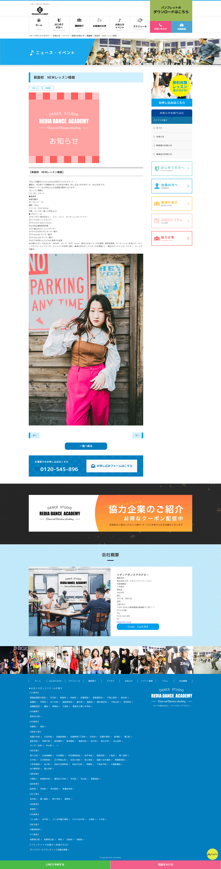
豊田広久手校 (60, 778)
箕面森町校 (98, 697)
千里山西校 (112, 697)
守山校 (83, 778)
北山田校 (117, 741)
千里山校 (115, 702)
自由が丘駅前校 (61, 764)
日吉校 (93, 736)
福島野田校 (67, 702)
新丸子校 (105, 741)
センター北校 (36, 745)
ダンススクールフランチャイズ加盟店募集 (48, 849)
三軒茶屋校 (35, 764)
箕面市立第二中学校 (81, 706)
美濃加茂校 (67, 788)
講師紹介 (92, 681)
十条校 (112, 755)
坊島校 (73, 697)
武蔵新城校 (61, 736)
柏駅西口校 (49, 839)
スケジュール (74, 681)
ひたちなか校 (78, 819)
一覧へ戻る (86, 446)
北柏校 (69, 839)
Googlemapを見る (138, 626)
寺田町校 (127, 702)
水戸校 (45, 819)
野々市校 (56, 799)
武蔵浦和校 (35, 829)
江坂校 (65, 706)
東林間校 (70, 741)
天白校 (73, 778)
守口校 (53, 697)
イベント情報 (147, 681)
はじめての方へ (56, 681)
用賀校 (89, 764)
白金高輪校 (47, 755)
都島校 (63, 697)
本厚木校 (46, 741)
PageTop (214, 854)
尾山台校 (48, 768)
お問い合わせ (160, 26)
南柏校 (79, 839)
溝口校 (127, 736)
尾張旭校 (95, 778)
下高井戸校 (102, 764)
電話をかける (165, 864)
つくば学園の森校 (60, 819)
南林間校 (58, 741)
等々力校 (34, 755)
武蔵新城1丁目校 (77, 736)
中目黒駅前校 (74, 755)
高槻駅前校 (35, 706)
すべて (159, 128)
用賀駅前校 (120, 759)
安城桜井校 (45, 778)
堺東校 (55, 706)
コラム (165, 681)
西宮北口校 (35, 716)
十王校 (102, 819)
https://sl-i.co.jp (124, 622)
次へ (137, 435)
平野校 (43, 702)
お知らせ (160, 136)
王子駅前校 (45, 759)
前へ (35, 435)
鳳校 (46, 706)
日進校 (33, 778)
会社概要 (183, 681)
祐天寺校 (88, 755)
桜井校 (124, 697)
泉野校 (67, 799)
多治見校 (54, 788)
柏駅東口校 (35, 839)
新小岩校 (88, 759)
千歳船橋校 (116, 764)
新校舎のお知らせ (164, 145)
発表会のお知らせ (164, 154)
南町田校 (101, 755)
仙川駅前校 (35, 768)
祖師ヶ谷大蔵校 (104, 759)
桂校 (42, 726)
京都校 (33, 726)
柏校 (60, 839)
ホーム (38, 681)
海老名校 (34, 741)
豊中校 (79, 702)
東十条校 (123, 755)
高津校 (117, 736)
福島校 (90, 702)
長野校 (33, 809)
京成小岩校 (75, 759)
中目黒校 (60, 755)
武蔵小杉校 (35, 736)
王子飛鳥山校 (60, 759)
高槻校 (33, 702)
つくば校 (34, 819)
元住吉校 (48, 736)
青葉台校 (82, 741)
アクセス (110, 681)
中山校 (49, 745)
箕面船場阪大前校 (38, 697)
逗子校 (94, 741)
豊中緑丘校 (102, 702)
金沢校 (33, 799)
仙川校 (47, 764)
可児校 (43, 788)
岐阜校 (33, 788)
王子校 (33, 759)
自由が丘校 (77, 764)
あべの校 (54, 702)
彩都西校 (84, 697)
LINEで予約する (55, 864)
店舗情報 (181, 27)
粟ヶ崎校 (44, 799)
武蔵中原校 (105, 736)
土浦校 (91, 819)
